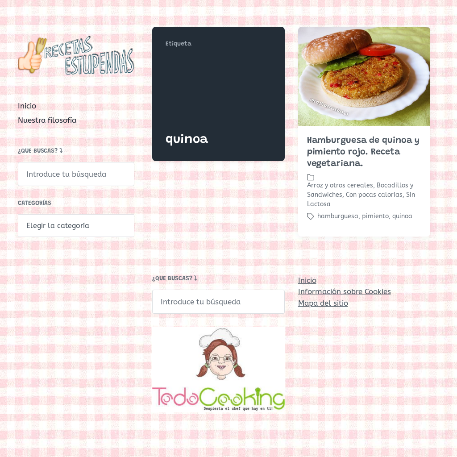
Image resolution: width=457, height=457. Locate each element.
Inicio (27, 105)
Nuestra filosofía (47, 120)
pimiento (375, 216)
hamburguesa (337, 216)
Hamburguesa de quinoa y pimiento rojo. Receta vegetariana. (363, 152)
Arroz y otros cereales (340, 185)
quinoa (402, 216)
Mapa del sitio (323, 303)
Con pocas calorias (374, 195)
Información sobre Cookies (344, 291)
